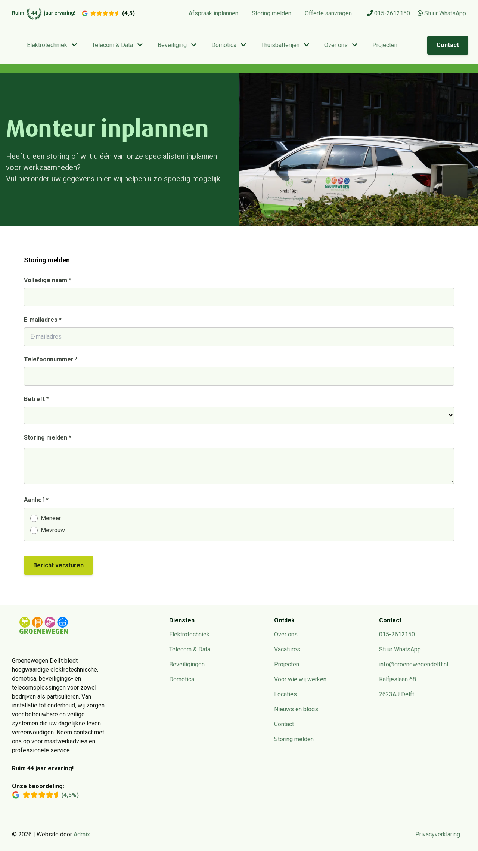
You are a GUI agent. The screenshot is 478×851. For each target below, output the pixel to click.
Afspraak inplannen (213, 13)
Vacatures (287, 649)
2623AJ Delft (396, 694)
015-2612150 (388, 13)
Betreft (36, 399)
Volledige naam (47, 280)
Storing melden (271, 13)
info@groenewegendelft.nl (413, 664)
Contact (448, 45)
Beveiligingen (187, 664)
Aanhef (36, 499)
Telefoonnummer (51, 359)
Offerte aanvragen (328, 13)
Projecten (384, 45)
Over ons (340, 45)
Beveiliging (177, 45)
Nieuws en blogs (296, 709)
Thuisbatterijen (285, 45)
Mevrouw (53, 530)
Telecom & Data (117, 45)
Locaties (285, 694)
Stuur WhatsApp (442, 13)
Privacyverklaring (437, 834)
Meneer (51, 518)
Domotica (228, 45)
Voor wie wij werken (300, 679)
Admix (82, 834)
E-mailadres (43, 319)
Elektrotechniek (52, 45)
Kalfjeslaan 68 (397, 679)
